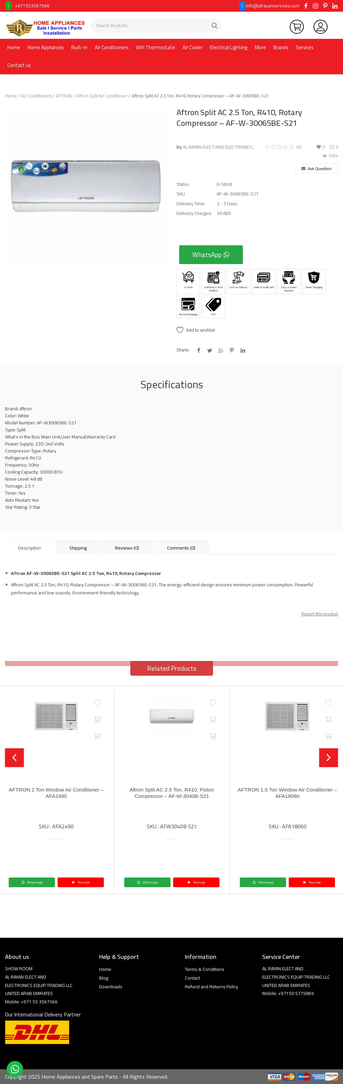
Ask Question (316, 168)
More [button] (260, 47)
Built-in (79, 47)
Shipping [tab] (78, 548)
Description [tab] (29, 548)
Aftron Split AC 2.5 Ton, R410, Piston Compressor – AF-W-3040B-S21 (171, 793)
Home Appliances (45, 47)
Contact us (19, 65)
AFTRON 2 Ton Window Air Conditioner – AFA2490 (56, 793)
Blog (103, 978)
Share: (183, 349)
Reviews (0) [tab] (127, 548)
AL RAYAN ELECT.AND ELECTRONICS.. (219, 147)
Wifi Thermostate (155, 47)
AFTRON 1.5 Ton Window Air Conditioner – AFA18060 (287, 793)
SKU (181, 193)
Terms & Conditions (204, 969)
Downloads (110, 986)
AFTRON (64, 96)
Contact (192, 978)
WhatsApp (211, 254)
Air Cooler (193, 47)
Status (183, 184)
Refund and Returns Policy (211, 986)
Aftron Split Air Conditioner (101, 96)
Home (13, 47)
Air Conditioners (112, 47)
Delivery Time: (191, 203)
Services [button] (305, 47)
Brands (280, 47)
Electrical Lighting (229, 47)
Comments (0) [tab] (181, 548)
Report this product (319, 614)
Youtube (80, 882)
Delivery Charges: (194, 213)
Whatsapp (31, 882)
